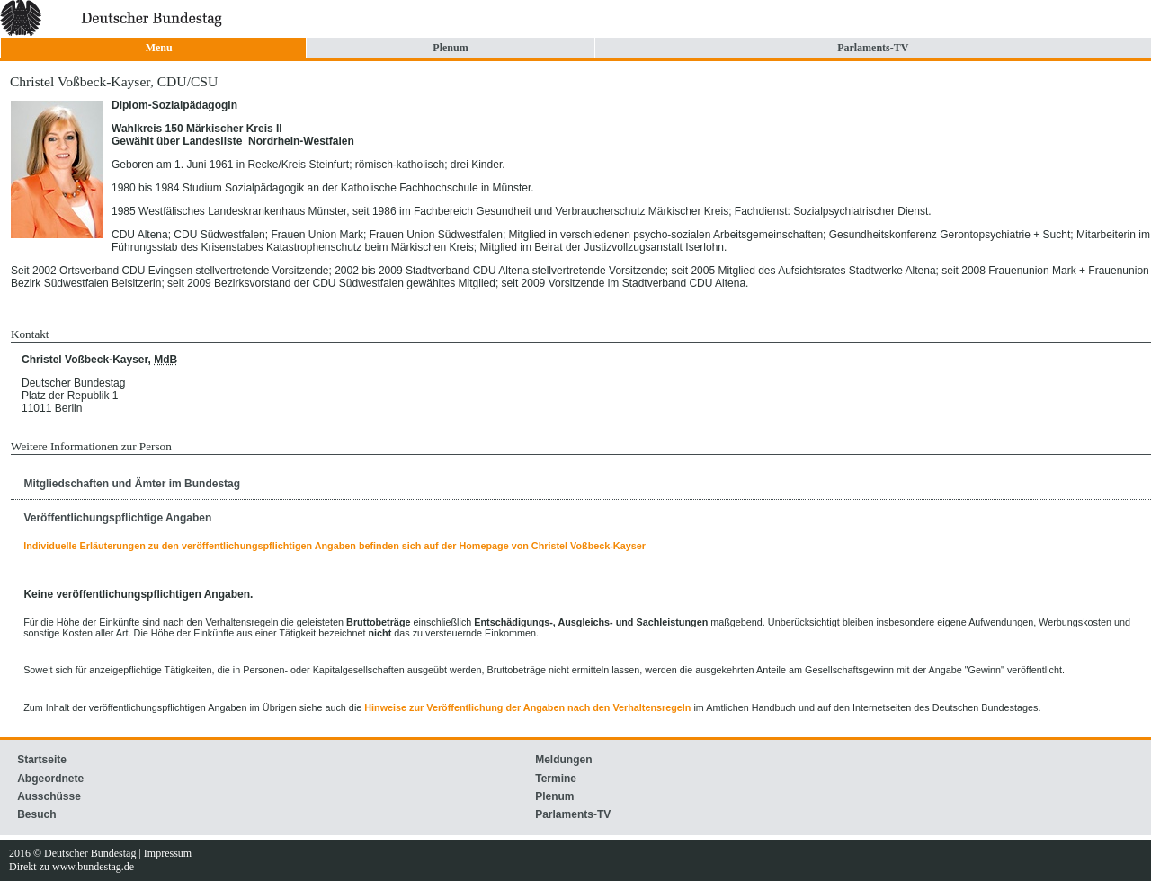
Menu (159, 47)
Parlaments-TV (872, 47)
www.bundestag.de (93, 866)
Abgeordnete (50, 778)
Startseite (42, 759)
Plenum (450, 47)
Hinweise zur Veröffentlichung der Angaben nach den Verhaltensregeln (527, 707)
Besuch (36, 814)
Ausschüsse (49, 796)
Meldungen (563, 759)
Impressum (168, 853)
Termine (555, 778)
